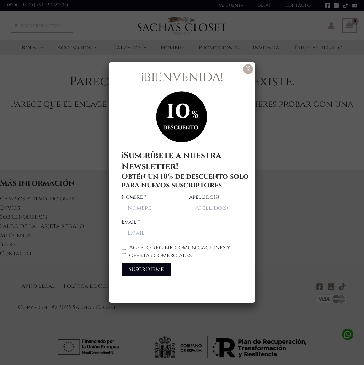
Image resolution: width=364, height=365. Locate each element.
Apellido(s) (204, 197)
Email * (131, 222)
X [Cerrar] (248, 69)
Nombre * (134, 197)
